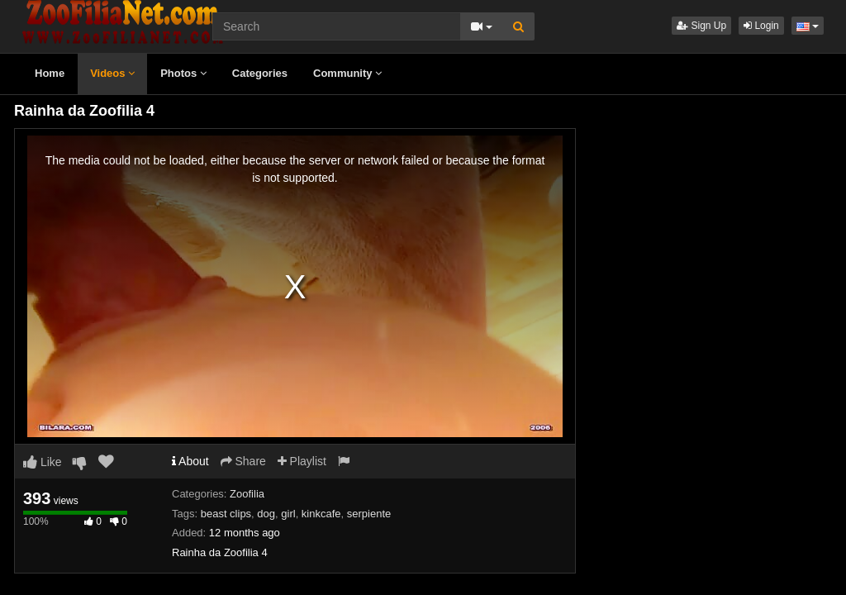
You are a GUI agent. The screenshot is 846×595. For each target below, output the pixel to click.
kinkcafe (321, 513)
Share (243, 461)
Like (42, 462)
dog (266, 513)
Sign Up (701, 25)
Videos (112, 73)
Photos (183, 73)
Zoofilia (247, 494)
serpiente (369, 513)
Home (49, 73)
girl (288, 513)
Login (761, 25)
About (190, 461)
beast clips (226, 513)
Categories (260, 73)
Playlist (302, 461)
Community (347, 73)
